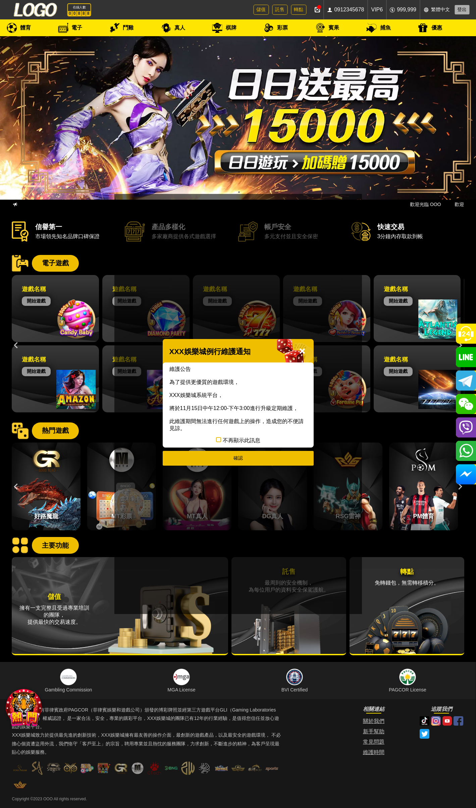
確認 (238, 458)
